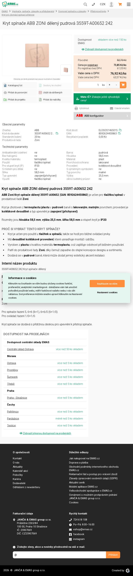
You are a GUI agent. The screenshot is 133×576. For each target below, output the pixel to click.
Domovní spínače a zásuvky (72, 11)
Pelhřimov (13, 411)
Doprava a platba (78, 462)
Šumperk (12, 377)
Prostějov (12, 370)
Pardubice (13, 418)
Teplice (11, 425)
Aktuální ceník (77, 482)
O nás (16, 462)
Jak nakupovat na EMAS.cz (84, 458)
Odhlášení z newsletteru (26, 487)
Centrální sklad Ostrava (20, 349)
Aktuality (18, 466)
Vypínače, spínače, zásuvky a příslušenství (33, 11)
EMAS (5, 11)
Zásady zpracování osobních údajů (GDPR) (93, 478)
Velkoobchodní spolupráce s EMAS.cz (90, 490)
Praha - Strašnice (17, 397)
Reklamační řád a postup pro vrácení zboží (93, 474)
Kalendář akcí (20, 470)
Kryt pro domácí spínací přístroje (18, 15)
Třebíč (11, 383)
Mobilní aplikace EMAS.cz (83, 486)
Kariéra (17, 479)
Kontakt (17, 458)
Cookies (73, 502)
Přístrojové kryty (98, 11)
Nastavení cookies (107, 292)
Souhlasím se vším (107, 283)
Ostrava (11, 363)
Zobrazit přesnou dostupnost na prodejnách (45, 433)
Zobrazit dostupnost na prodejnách (102, 49)
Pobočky (18, 474)
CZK (102, 4)
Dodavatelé (19, 483)
